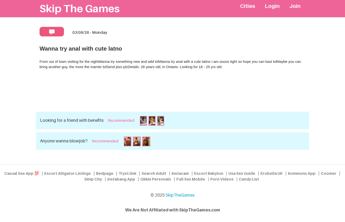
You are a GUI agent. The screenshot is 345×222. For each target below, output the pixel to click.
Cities (247, 6)
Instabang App (121, 179)
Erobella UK (271, 173)
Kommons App (302, 173)
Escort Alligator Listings (67, 173)
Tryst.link (127, 173)
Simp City (93, 179)
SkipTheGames (180, 195)
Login (272, 6)
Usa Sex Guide (242, 173)
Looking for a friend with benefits (72, 120)
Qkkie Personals (155, 179)
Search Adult (154, 173)
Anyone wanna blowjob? (63, 140)
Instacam (180, 173)
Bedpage (104, 173)
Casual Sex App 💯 (21, 173)
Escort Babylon (208, 173)
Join (295, 6)
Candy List (249, 179)
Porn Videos (222, 179)
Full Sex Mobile (190, 179)
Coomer (328, 173)
